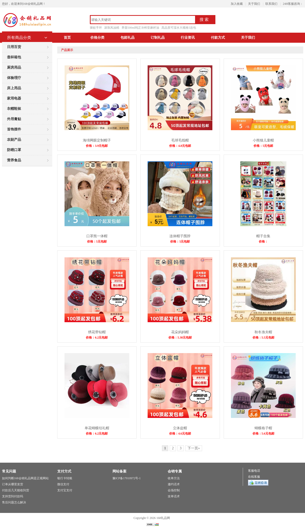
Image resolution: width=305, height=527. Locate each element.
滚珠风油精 (111, 27)
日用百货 (14, 47)
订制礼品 (158, 37)
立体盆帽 (180, 428)
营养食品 (14, 160)
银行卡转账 (64, 478)
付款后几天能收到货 (15, 490)
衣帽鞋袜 (14, 109)
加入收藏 (237, 4)
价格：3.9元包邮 (97, 146)
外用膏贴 (14, 119)
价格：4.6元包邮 (180, 433)
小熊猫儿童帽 (263, 140)
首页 (67, 37)
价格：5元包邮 (263, 146)
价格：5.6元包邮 (263, 433)
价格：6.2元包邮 (97, 337)
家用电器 (14, 98)
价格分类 (97, 37)
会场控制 (174, 490)
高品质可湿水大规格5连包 (178, 27)
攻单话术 (174, 496)
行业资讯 (188, 37)
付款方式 (218, 37)
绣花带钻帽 (97, 332)
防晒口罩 (14, 150)
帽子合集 (263, 236)
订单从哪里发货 (12, 484)
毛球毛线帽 (180, 140)
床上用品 (14, 88)
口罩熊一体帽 (96, 236)
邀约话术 (174, 484)
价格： (263, 241)
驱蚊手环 (96, 27)
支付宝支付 (64, 490)
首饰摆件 (14, 129)
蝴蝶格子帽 (263, 428)
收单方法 (174, 478)
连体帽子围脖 (180, 236)
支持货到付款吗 (12, 496)
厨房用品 (14, 67)
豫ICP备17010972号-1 (126, 478)
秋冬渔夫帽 (263, 332)
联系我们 (271, 4)
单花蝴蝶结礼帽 (97, 428)
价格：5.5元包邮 (263, 337)
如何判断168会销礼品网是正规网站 (25, 478)
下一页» (194, 448)
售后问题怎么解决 (14, 502)
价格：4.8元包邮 (180, 146)
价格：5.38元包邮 (180, 337)
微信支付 (63, 484)
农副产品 (14, 139)
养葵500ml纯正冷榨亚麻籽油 (140, 27)
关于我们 (254, 4)
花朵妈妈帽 (180, 332)
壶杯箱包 (14, 57)
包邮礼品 (127, 37)
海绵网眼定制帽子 (97, 140)
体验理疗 (14, 78)
